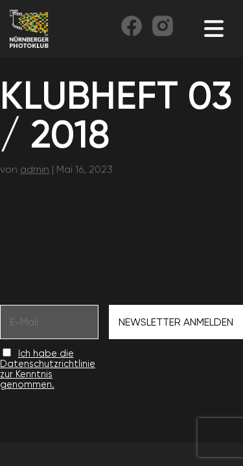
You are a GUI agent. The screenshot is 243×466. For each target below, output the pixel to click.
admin (34, 169)
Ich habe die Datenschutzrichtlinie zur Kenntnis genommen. (47, 369)
